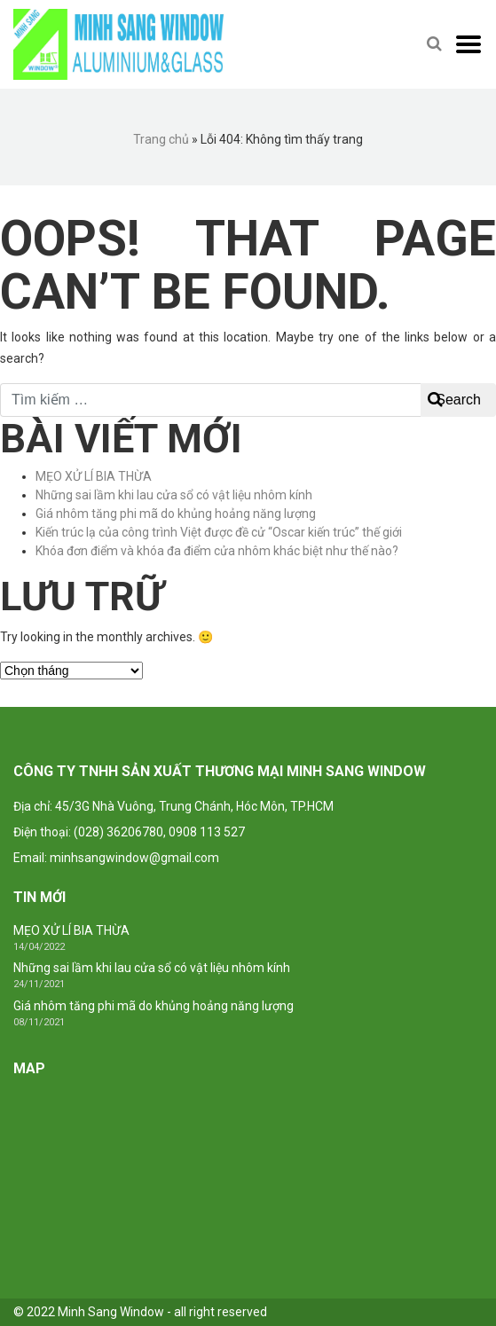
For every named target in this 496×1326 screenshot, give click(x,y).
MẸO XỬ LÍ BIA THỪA (93, 476)
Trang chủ (161, 139)
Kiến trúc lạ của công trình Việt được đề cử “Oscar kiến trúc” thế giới (218, 532)
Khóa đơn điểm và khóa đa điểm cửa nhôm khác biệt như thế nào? (216, 551)
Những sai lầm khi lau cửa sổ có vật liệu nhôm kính (173, 495)
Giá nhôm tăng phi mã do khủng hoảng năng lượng (175, 513)
